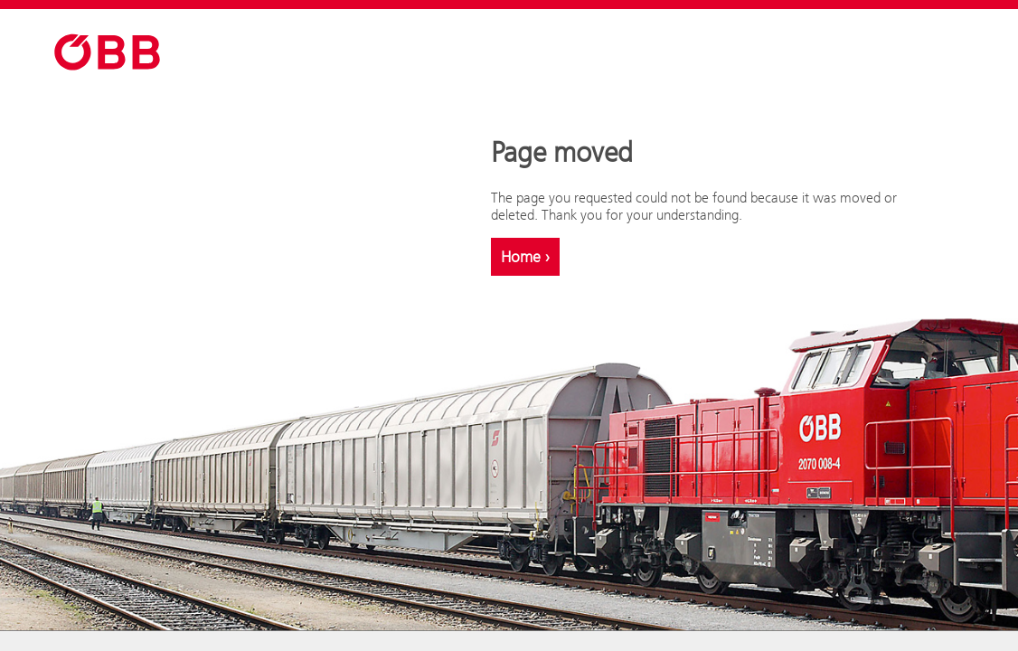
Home (525, 257)
